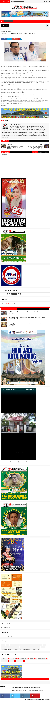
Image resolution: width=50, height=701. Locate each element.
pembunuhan (9, 647)
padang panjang (41, 658)
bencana (25, 647)
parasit (43, 647)
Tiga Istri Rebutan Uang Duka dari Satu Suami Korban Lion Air (23, 311)
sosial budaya (32, 647)
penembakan (4, 649)
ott (20, 649)
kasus (44, 644)
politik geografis (26, 649)
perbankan (16, 649)
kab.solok (13, 658)
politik (3, 644)
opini (21, 647)
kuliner (38, 647)
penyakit (10, 649)
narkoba (3, 647)
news (6, 120)
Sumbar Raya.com (8, 303)
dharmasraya (5, 658)
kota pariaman (23, 658)
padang (32, 658)
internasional (27, 644)
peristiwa (40, 644)
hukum (11, 644)
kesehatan (34, 644)
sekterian (34, 649)
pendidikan (16, 647)
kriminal (17, 644)
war (38, 649)
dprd (21, 644)
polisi (7, 644)
